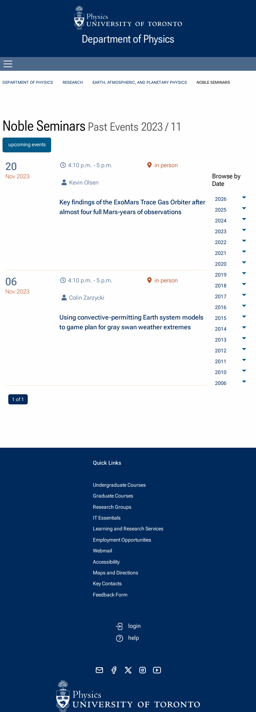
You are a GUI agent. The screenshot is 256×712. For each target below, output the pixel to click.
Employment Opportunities (122, 540)
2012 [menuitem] (220, 350)
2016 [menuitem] (220, 307)
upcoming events (27, 145)
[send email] (99, 670)
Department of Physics (28, 82)
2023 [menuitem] (220, 231)
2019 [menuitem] (220, 275)
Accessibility (106, 562)
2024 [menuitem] (220, 220)
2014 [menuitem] (220, 329)
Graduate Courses (113, 496)
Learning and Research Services (128, 528)
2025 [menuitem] (220, 210)
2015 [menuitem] (220, 318)
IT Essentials (107, 518)
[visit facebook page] (113, 670)
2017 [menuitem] (220, 296)
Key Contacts (107, 583)
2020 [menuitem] (220, 264)
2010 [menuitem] (220, 372)
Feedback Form (110, 595)
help (133, 637)
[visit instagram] (142, 670)
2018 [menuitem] (220, 285)
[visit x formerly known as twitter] (128, 670)
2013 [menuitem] (220, 340)
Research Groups (112, 507)
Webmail (102, 550)
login (134, 625)
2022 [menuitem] (220, 242)
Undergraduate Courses (119, 485)
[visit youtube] (157, 670)
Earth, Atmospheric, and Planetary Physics (140, 82)
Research (73, 82)
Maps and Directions (115, 573)
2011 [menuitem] (220, 361)
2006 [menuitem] (220, 383)
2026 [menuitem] (220, 199)
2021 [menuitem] (220, 253)
